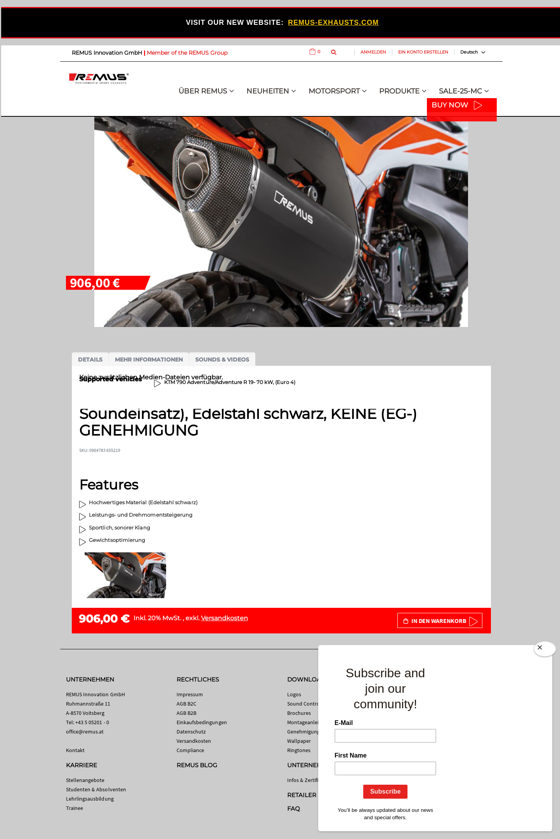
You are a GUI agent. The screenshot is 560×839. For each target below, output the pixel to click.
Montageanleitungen (311, 722)
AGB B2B (186, 712)
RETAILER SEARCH (315, 795)
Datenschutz (191, 731)
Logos (294, 694)
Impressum (190, 694)
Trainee (74, 807)
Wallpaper (299, 740)
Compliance (191, 750)
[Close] (545, 650)
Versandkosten (224, 618)
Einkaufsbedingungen (202, 722)
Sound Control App (309, 703)
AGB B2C (186, 703)
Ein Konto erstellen (423, 52)
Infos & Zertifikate (308, 780)
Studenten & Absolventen (96, 789)
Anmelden (373, 52)
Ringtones (299, 750)
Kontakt (75, 750)
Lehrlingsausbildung (90, 798)
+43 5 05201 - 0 (92, 722)
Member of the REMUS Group (187, 52)
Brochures (299, 712)
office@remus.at (85, 731)
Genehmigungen (306, 731)
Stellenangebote (85, 780)
